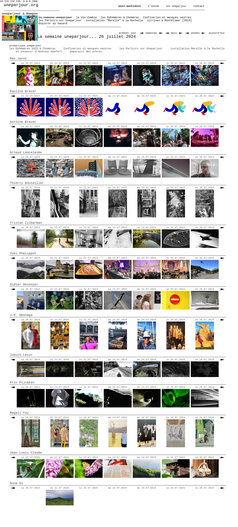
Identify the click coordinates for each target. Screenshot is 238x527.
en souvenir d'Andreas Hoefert (39, 51)
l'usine (153, 6)
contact (199, 6)
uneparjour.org (21, 5)
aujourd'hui (217, 33)
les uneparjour (176, 6)
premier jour (127, 33)
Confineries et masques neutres (87, 48)
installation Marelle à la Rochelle (198, 48)
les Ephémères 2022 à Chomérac (32, 48)
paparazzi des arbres (86, 51)
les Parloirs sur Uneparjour (141, 48)
